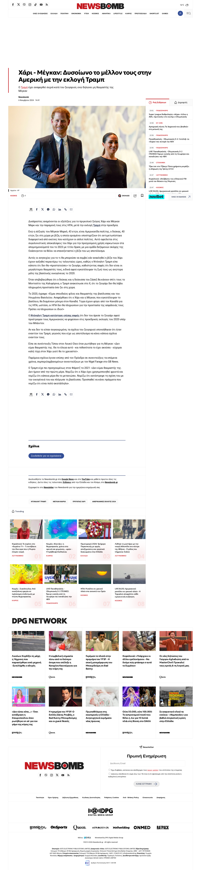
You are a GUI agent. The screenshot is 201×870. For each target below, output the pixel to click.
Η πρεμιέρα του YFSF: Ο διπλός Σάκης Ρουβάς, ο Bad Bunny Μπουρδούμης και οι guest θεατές (63, 716)
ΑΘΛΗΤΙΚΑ (106, 13)
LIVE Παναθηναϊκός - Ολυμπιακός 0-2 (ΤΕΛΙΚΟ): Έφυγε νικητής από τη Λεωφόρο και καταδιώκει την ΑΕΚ (59, 594)
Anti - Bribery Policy (131, 797)
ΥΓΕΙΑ (86, 13)
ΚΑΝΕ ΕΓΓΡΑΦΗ (146, 784)
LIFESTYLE (118, 13)
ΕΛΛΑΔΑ (53, 13)
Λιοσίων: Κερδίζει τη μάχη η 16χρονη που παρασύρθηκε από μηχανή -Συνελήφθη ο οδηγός (26, 661)
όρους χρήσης (153, 770)
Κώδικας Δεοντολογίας (91, 797)
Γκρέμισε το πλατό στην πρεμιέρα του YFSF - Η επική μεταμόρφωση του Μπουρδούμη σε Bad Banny (99, 662)
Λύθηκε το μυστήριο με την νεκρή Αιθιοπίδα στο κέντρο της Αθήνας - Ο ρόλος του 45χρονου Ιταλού (127, 548)
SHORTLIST (154, 13)
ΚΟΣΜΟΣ (95, 13)
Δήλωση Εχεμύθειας (70, 797)
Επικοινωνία (148, 797)
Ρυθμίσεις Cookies (111, 797)
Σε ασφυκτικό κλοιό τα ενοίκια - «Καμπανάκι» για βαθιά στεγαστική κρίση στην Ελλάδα (173, 716)
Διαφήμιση (161, 797)
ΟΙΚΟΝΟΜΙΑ (76, 13)
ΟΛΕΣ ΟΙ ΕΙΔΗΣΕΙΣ (40, 13)
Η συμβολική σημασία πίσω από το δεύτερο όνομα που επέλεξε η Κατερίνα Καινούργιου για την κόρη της (63, 662)
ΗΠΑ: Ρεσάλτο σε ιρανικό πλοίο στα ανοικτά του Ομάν (93, 590)
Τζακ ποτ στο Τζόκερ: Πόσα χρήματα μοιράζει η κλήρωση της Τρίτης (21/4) (169, 167)
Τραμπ (24, 87)
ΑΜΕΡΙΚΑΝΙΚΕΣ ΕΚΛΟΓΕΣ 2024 (104, 501)
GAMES (165, 13)
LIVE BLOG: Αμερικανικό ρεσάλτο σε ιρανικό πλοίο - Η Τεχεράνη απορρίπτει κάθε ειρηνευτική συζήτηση (127, 592)
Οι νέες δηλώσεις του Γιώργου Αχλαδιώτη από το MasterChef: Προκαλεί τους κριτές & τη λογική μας (174, 661)
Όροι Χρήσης (53, 797)
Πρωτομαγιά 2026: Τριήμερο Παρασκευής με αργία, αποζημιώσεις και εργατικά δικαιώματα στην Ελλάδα (93, 548)
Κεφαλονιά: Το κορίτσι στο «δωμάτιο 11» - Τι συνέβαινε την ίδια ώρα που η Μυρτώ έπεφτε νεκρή (24, 548)
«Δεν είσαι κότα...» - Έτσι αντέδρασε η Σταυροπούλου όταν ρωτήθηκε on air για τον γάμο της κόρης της (25, 718)
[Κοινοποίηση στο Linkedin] (59, 209)
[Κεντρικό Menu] (188, 13)
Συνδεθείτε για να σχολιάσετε (46, 455)
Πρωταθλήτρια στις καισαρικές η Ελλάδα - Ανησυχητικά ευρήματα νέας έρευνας (99, 716)
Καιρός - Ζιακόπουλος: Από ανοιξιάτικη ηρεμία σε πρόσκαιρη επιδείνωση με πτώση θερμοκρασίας (24, 592)
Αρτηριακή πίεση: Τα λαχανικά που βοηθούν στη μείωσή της (168, 127)
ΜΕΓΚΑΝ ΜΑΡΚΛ (59, 501)
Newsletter (49, 487)
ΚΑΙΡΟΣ (128, 13)
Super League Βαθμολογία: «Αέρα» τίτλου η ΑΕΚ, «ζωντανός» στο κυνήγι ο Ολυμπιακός (168, 115)
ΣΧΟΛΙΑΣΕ (123, 195)
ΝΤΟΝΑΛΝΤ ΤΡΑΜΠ (38, 501)
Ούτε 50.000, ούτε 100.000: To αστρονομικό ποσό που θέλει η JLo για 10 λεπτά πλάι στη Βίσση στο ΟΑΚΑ (137, 716)
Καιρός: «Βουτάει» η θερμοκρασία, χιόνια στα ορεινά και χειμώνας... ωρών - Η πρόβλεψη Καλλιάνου (59, 548)
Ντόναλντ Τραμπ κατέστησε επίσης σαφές (54, 315)
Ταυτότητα (40, 797)
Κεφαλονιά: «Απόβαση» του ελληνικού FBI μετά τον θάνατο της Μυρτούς (167, 180)
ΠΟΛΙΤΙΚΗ (64, 13)
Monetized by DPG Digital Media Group (109, 838)
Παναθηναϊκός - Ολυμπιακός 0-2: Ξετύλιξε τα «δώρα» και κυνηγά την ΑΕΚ (169, 140)
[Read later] (142, 196)
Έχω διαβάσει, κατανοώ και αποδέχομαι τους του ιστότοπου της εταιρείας (146, 770)
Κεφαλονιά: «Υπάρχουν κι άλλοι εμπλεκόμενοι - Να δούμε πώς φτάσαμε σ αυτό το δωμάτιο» (137, 661)
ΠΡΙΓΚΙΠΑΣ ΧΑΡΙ (79, 501)
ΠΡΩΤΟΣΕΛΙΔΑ (141, 13)
